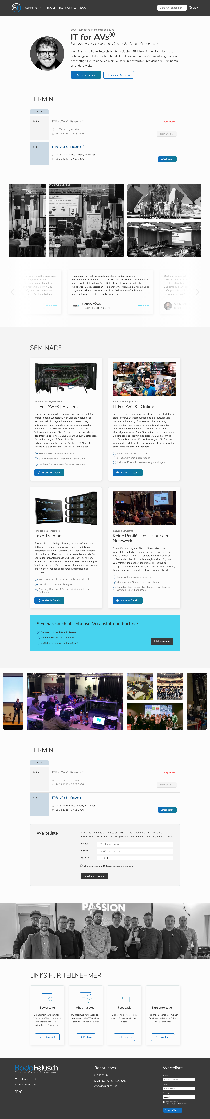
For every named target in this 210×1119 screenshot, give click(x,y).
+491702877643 (28, 1084)
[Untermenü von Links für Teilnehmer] (171, 8)
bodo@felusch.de (28, 1079)
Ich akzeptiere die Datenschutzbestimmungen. (108, 866)
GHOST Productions (88, 308)
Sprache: (85, 857)
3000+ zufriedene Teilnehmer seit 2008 (92, 29)
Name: (84, 843)
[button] (86, 75)
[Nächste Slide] (197, 292)
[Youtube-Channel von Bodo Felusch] (16, 1091)
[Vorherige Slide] (13, 292)
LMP (171, 308)
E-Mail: (85, 850)
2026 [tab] (39, 111)
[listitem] (105, 128)
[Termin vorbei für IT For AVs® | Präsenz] (167, 134)
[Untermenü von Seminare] (31, 8)
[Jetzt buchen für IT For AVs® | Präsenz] (167, 159)
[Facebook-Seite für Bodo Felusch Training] (20, 1091)
